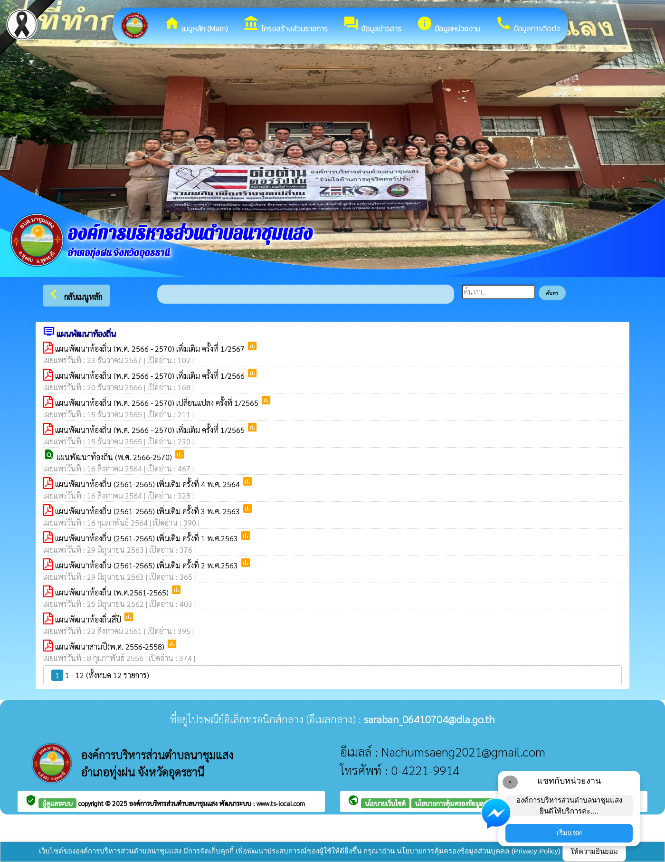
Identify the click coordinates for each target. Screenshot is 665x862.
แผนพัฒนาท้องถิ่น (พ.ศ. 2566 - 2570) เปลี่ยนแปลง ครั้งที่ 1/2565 (157, 403)
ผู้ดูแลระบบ (57, 803)
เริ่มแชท (569, 833)
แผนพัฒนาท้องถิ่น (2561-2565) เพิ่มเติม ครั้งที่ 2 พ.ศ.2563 (147, 565)
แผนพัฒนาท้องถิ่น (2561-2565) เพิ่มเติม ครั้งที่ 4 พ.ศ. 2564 (148, 484)
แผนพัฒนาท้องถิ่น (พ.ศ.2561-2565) (113, 592)
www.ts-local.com (280, 803)
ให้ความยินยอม (594, 851)
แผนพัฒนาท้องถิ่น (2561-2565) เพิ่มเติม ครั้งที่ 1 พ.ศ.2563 (147, 538)
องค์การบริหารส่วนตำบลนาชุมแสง (174, 803)
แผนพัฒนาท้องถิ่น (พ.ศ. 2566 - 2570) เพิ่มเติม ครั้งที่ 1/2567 (151, 349)
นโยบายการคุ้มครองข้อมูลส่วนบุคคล (463, 803)
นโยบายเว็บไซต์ (385, 803)
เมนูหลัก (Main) (196, 24)
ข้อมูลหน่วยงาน (448, 24)
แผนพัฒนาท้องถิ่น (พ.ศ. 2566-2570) (115, 457)
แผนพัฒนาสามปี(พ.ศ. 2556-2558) (110, 646)
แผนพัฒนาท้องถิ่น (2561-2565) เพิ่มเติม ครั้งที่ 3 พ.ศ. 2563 (148, 511)
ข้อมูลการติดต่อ (527, 24)
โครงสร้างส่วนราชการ (285, 24)
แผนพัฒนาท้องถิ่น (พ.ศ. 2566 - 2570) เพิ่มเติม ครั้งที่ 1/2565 (151, 430)
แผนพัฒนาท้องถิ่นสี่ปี (89, 619)
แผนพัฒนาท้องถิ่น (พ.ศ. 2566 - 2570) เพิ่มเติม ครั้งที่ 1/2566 (151, 376)
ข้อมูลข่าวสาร (372, 24)
